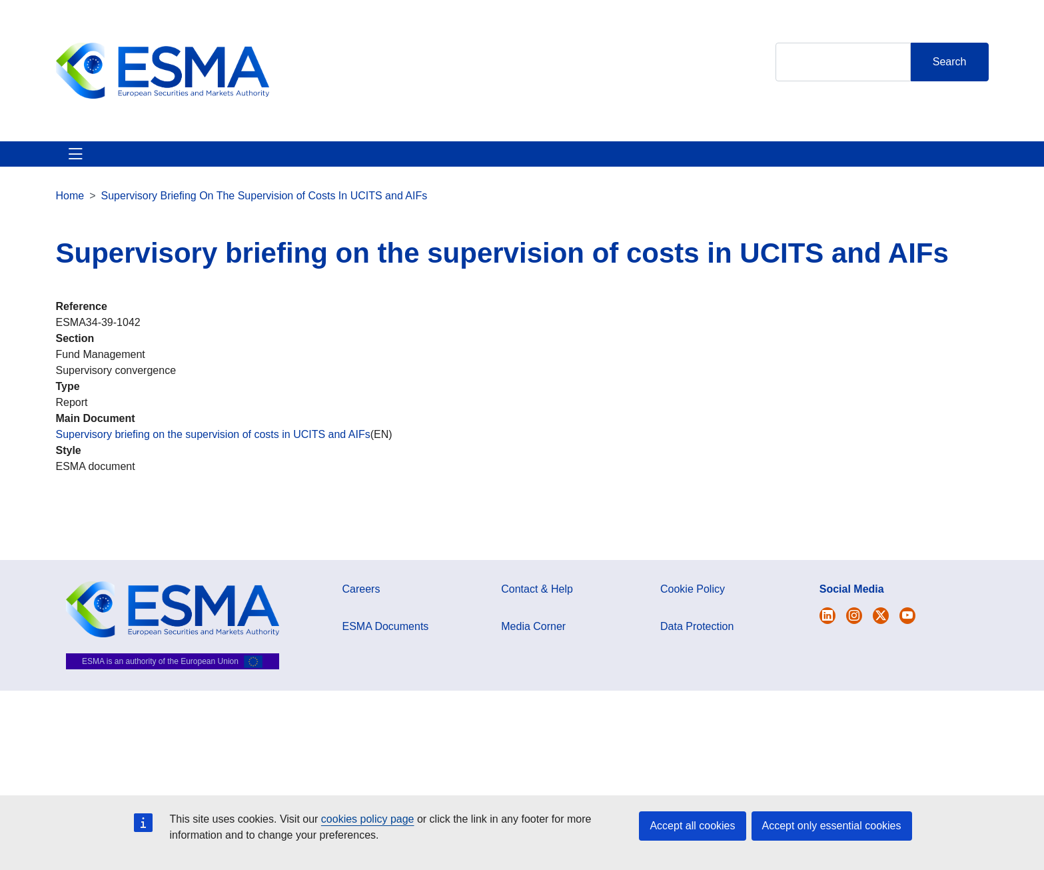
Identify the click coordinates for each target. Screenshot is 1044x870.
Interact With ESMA (549, 161)
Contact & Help (663, 161)
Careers (361, 605)
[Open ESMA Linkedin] (881, 631)
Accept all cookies (692, 825)
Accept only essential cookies (831, 825)
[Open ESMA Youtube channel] (907, 631)
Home (70, 211)
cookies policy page (367, 819)
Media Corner (533, 642)
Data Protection (697, 642)
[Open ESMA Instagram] (854, 631)
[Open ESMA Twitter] (827, 631)
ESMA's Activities (191, 161)
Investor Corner (434, 161)
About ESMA (88, 161)
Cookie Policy (692, 605)
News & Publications (314, 161)
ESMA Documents (385, 642)
